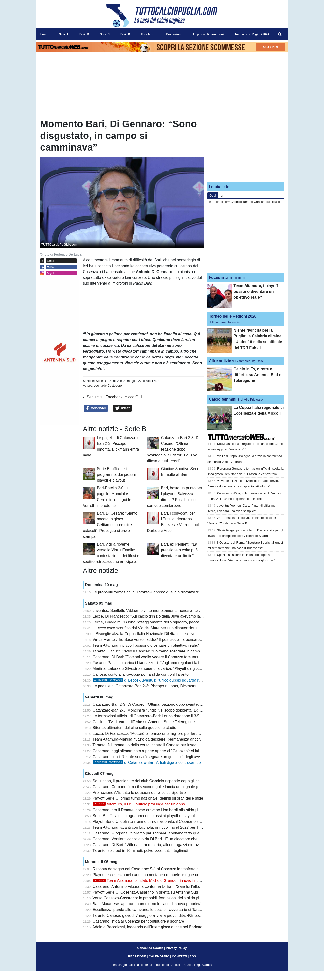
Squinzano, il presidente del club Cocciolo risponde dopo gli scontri (150, 781)
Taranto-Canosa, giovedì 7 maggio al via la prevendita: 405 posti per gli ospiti (158, 915)
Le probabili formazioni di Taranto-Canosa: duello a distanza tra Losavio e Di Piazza (164, 592)
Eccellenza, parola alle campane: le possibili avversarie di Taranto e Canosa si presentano (170, 910)
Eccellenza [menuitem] (148, 34)
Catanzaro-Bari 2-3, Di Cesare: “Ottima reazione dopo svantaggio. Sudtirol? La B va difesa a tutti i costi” (173, 449)
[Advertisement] (246, 148)
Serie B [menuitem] (84, 34)
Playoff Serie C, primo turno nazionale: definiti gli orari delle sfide (148, 798)
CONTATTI (179, 956)
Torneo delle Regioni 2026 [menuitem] (252, 34)
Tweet (122, 408)
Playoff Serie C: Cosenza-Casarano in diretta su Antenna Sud (145, 892)
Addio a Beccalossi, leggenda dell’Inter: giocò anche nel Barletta (147, 927)
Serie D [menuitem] (125, 34)
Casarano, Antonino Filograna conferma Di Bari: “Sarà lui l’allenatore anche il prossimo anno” (172, 886)
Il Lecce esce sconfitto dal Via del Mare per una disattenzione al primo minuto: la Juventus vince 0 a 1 (180, 628)
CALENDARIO (159, 956)
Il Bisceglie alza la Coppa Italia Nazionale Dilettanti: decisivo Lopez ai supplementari (165, 634)
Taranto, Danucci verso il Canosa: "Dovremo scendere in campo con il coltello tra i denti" (168, 651)
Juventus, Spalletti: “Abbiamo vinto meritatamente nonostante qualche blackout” (161, 610)
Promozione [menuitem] (174, 34)
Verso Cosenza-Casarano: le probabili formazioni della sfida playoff (150, 898)
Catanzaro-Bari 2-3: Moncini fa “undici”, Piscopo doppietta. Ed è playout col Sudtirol (164, 710)
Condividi (95, 408)
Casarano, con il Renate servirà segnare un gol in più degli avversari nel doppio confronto (169, 757)
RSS (193, 956)
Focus (214, 277)
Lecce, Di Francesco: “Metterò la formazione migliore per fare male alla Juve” (159, 733)
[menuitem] (280, 34)
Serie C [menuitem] (105, 34)
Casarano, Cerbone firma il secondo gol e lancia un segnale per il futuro (154, 787)
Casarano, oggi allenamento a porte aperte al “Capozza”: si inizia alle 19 (154, 751)
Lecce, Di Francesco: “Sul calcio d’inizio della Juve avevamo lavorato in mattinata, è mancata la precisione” (184, 616)
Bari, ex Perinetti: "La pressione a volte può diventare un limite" (179, 550)
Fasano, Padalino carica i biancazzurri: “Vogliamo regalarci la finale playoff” (157, 663)
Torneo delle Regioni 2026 (232, 316)
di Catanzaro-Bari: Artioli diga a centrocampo (147, 762)
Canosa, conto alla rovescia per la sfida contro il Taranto (141, 674)
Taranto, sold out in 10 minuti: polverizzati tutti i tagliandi (140, 851)
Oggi (212, 195)
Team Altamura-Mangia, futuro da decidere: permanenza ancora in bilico (154, 739)
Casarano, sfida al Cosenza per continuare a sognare (138, 921)
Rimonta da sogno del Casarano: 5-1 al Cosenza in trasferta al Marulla (153, 869)
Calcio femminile (224, 399)
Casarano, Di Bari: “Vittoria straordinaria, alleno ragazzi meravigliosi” (151, 845)
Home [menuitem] (44, 34)
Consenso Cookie (150, 948)
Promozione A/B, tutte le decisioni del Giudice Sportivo (139, 792)
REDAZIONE (137, 956)
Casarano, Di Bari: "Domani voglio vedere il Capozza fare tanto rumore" (154, 657)
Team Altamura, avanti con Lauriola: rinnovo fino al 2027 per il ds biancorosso (158, 827)
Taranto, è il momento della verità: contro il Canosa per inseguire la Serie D (156, 745)
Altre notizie (220, 361)
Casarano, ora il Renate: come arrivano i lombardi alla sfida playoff (150, 810)
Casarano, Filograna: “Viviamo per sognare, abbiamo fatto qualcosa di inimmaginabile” (167, 833)
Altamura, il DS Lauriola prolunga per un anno (139, 804)
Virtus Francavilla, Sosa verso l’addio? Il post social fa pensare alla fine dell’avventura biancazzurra (177, 639)
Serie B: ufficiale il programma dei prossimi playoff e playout (117, 474)
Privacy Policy (176, 948)
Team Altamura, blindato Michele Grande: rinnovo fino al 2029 (152, 881)
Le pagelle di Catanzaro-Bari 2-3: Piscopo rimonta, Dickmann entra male (155, 686)
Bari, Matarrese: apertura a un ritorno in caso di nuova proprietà (147, 904)
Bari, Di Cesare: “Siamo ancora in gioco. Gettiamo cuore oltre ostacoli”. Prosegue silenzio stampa (110, 525)
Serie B (101, 381)
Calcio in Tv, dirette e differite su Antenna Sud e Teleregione (144, 722)
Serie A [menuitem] (63, 34)
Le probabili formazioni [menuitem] (208, 34)
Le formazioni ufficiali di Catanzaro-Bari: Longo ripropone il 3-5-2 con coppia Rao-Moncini (169, 716)
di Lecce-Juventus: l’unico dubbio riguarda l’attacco (152, 680)
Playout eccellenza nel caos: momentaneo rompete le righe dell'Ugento (153, 875)
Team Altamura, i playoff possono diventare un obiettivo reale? (145, 645)
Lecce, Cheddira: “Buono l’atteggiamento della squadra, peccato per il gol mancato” (164, 622)
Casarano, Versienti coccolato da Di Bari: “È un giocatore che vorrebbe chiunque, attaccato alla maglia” (181, 839)
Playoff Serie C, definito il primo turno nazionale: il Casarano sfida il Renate (157, 821)
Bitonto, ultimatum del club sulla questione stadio (134, 728)
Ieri (222, 195)
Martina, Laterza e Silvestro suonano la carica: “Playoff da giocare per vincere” (160, 669)
